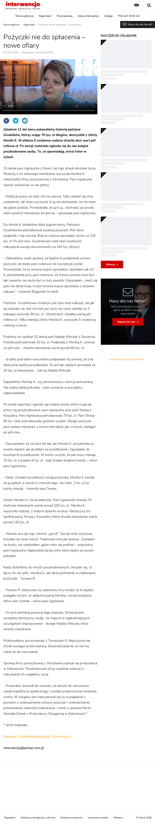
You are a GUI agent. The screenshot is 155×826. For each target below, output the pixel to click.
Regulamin (10, 818)
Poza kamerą (64, 16)
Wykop (25, 121)
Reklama (118, 818)
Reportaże (45, 16)
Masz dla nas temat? (140, 24)
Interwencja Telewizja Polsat (126, 359)
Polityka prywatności (71, 818)
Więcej (110, 264)
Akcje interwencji (88, 16)
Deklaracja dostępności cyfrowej (38, 818)
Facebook (6, 121)
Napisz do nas (126, 321)
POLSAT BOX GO (129, 16)
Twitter (16, 121)
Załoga (108, 16)
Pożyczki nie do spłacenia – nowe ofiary (60, 25)
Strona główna (24, 16)
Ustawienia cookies (98, 818)
